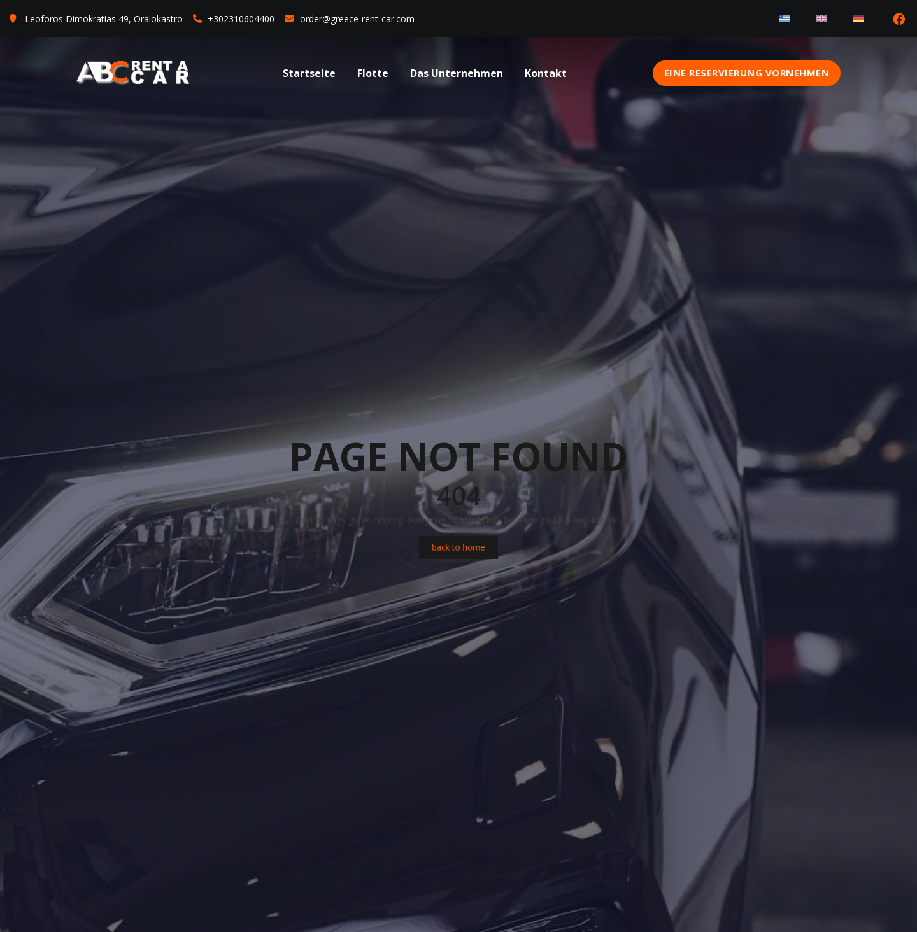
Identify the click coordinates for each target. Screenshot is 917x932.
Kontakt (546, 73)
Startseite (309, 73)
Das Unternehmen (456, 73)
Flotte (372, 73)
